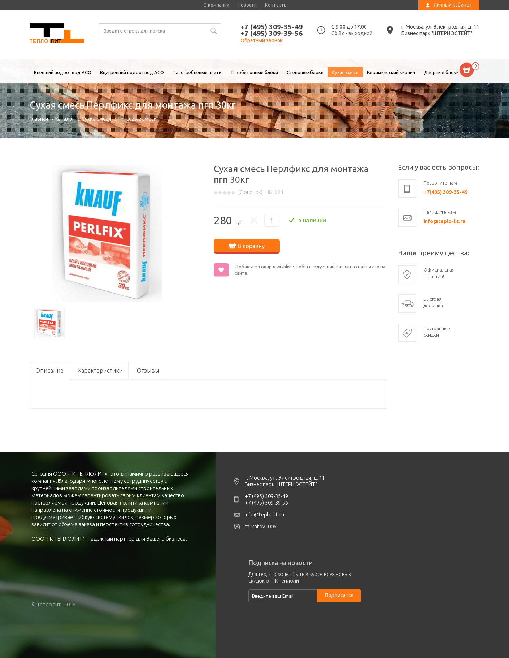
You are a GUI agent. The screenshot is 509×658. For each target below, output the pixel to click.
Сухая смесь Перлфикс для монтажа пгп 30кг (57, 34)
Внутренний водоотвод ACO (132, 72)
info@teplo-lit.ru (444, 221)
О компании (216, 4)
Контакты (276, 4)
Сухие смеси (345, 72)
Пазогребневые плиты (198, 72)
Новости (247, 4)
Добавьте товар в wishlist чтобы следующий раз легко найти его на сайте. (310, 270)
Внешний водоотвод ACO (62, 72)
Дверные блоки (441, 72)
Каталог (64, 119)
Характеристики (100, 370)
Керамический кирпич (391, 72)
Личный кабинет (453, 5)
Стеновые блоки (305, 72)
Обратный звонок (261, 40)
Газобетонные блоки (254, 72)
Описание (49, 370)
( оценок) (250, 192)
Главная (39, 119)
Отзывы (148, 370)
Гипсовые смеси (137, 119)
